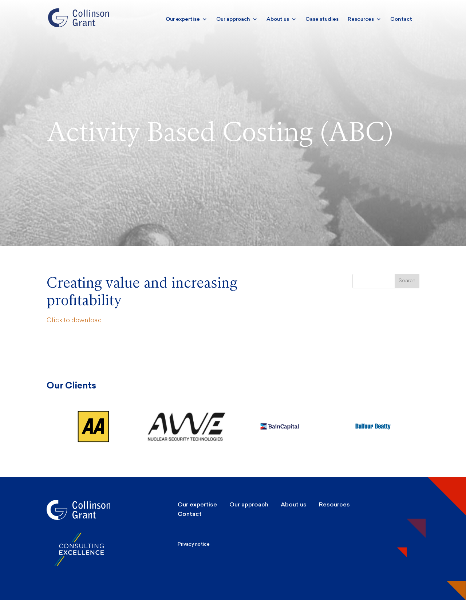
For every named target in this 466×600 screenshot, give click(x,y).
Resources (364, 19)
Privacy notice (194, 544)
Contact (401, 19)
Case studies (322, 19)
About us (281, 19)
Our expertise (186, 19)
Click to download (74, 320)
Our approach (236, 19)
